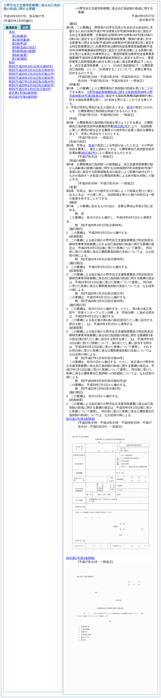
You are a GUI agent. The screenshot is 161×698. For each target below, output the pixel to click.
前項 (129, 107)
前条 (91, 145)
